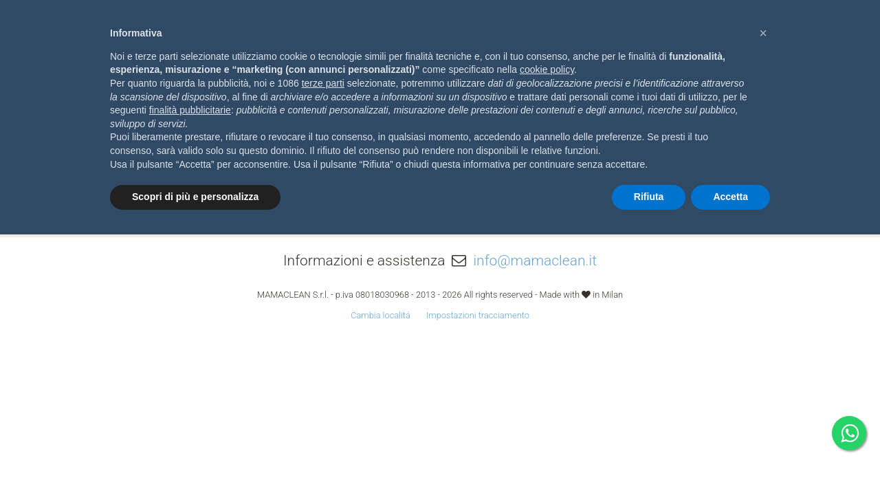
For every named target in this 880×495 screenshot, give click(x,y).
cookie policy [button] (547, 69)
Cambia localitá (380, 315)
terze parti (323, 83)
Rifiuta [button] (649, 196)
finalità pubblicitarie (190, 110)
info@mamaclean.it (535, 260)
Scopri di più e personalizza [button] (195, 196)
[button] (763, 33)
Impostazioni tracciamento (477, 315)
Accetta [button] (730, 196)
